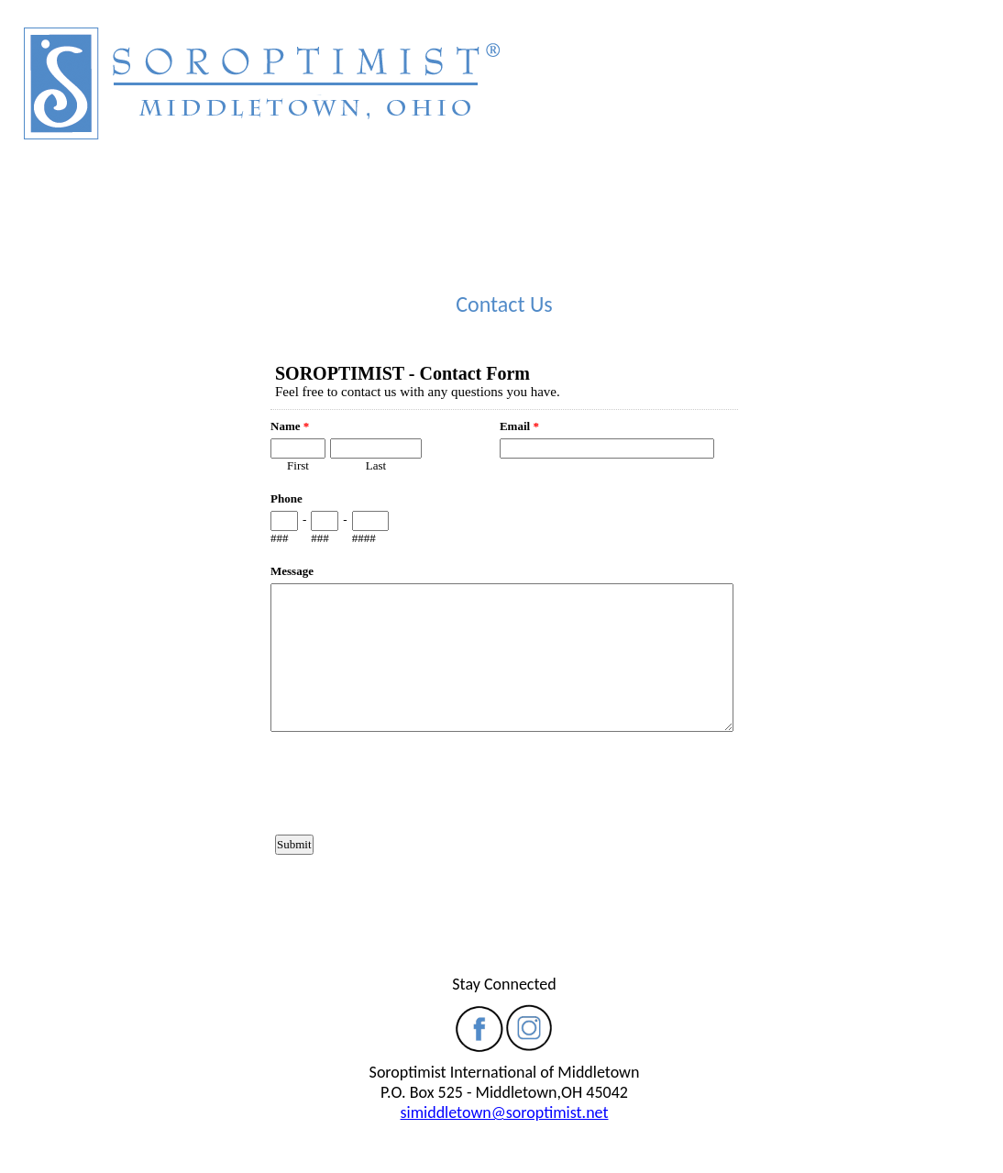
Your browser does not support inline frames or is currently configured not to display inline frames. (504, 132)
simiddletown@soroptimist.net (505, 1112)
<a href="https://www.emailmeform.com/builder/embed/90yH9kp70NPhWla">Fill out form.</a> (504, 645)
